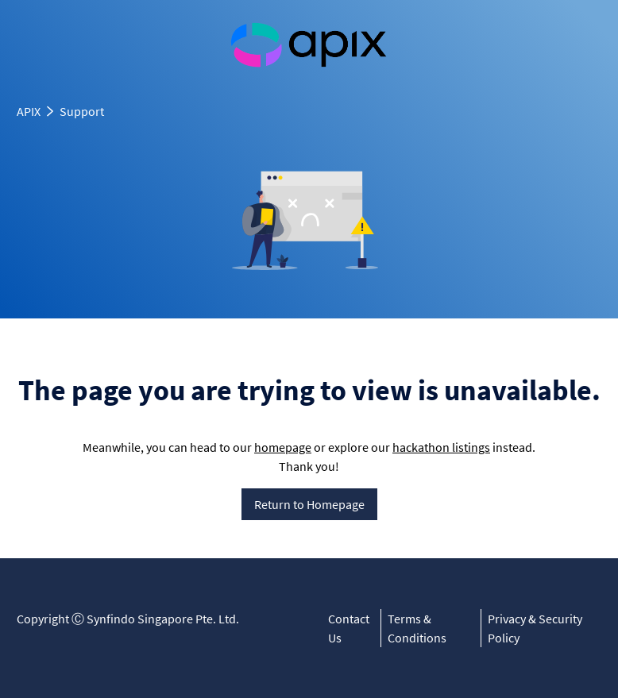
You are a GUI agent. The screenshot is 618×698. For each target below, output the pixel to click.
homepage (282, 447)
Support (82, 111)
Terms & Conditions (417, 628)
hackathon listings (441, 447)
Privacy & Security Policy (535, 628)
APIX (29, 111)
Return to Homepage (309, 504)
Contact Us (348, 628)
